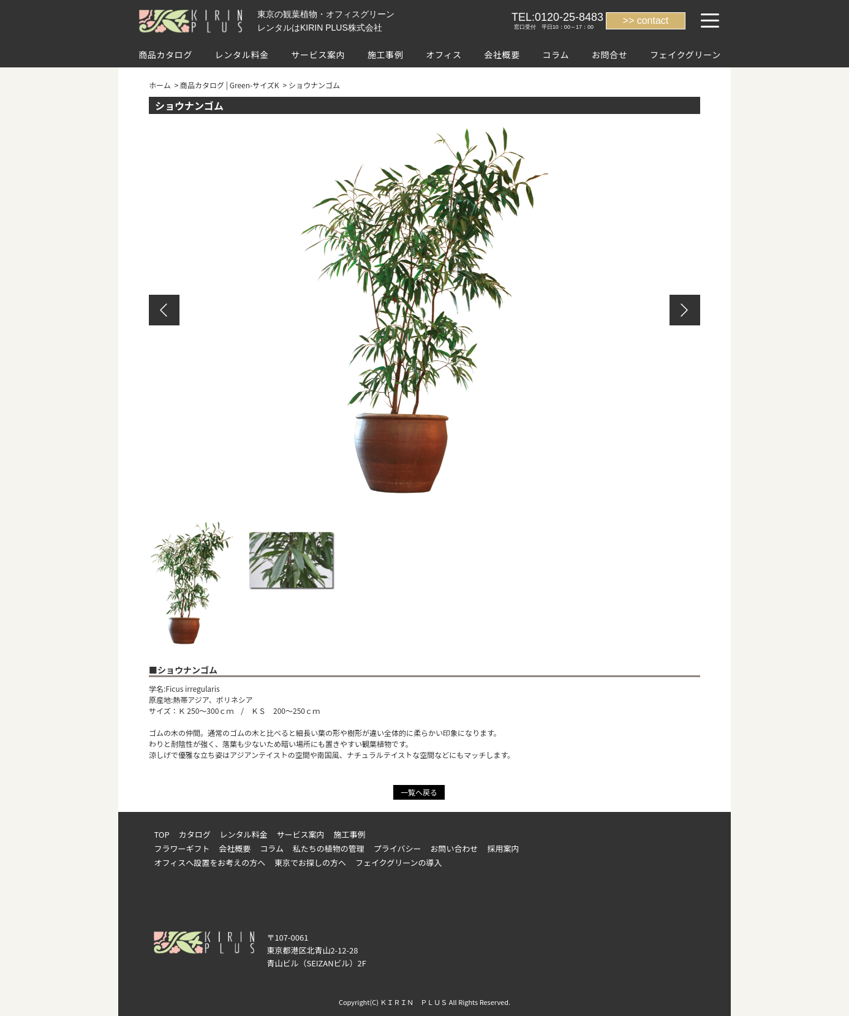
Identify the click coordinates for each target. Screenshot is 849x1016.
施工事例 (386, 54)
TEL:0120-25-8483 (557, 17)
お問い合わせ (454, 848)
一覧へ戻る (419, 792)
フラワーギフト (181, 848)
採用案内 (503, 848)
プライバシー (397, 848)
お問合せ (610, 54)
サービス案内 (318, 54)
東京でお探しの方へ (310, 862)
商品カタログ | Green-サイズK (229, 85)
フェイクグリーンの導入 (398, 862)
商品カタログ (165, 54)
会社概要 (502, 54)
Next (685, 310)
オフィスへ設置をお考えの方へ (209, 862)
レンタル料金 (242, 54)
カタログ (195, 834)
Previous (164, 310)
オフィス (444, 54)
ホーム (160, 85)
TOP (161, 834)
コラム (555, 54)
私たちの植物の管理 (328, 848)
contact (653, 20)
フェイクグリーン (685, 54)
